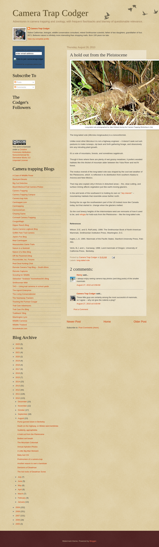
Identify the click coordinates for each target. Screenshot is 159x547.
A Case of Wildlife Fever (23, 175)
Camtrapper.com (20, 202)
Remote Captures (20, 271)
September (23, 414)
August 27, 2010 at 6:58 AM (88, 285)
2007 (17, 516)
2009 (17, 507)
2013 (17, 386)
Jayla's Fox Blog (20, 237)
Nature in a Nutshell (21, 248)
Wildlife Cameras (20, 321)
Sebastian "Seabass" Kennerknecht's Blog (31, 279)
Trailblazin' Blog (19, 313)
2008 (17, 511)
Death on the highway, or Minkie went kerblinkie (37, 426)
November (22, 406)
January (21, 502)
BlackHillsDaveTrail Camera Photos (28, 187)
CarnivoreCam (19, 210)
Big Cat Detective (20, 183)
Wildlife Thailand (20, 325)
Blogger (93, 541)
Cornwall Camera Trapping (24, 217)
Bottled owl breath (25, 438)
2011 (17, 394)
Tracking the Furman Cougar (25, 302)
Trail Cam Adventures (22, 305)
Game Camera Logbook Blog (25, 229)
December (22, 401)
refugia (82, 214)
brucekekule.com (20, 328)
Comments (20, 87)
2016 (17, 373)
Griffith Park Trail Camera (23, 233)
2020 (17, 356)
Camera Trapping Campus (24, 194)
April (20, 489)
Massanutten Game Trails (24, 244)
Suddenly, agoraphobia (27, 430)
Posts (18, 82)
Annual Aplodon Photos (27, 447)
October (21, 410)
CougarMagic (18, 221)
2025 (17, 344)
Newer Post (74, 321)
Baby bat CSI (23, 455)
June (20, 481)
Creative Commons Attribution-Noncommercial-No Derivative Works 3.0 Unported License (22, 154)
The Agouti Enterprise (22, 290)
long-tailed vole (83, 260)
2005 (17, 524)
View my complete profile (38, 39)
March (21, 494)
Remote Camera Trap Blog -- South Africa (30, 267)
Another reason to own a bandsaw (32, 463)
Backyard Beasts (20, 179)
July (20, 477)
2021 (17, 352)
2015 (17, 377)
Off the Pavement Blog (22, 256)
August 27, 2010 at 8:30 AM (88, 304)
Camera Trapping (20, 191)
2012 (17, 390)
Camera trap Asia (20, 198)
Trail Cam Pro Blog (21, 309)
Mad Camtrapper (20, 240)
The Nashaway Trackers (23, 298)
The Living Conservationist (24, 294)
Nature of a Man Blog (22, 252)
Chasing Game (19, 214)
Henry (79, 275)
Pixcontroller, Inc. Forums (23, 259)
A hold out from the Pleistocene (30, 434)
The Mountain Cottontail (27, 442)
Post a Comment (81, 309)
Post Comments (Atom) (89, 327)
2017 (17, 369)
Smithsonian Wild (20, 282)
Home (107, 321)
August (21, 418)
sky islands (126, 193)
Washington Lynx (20, 317)
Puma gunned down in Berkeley (31, 422)
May (20, 485)
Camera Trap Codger (50, 13)
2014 (17, 381)
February (22, 498)
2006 (17, 520)
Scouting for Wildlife (21, 275)
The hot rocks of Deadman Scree (31, 472)
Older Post (140, 321)
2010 (17, 398)
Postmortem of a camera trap (30, 459)
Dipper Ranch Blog (21, 225)
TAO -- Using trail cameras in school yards (31, 286)
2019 (17, 361)
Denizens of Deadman (27, 467)
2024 (17, 348)
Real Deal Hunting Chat (23, 263)
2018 (17, 365)
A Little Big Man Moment (28, 451)
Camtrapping (18, 206)
